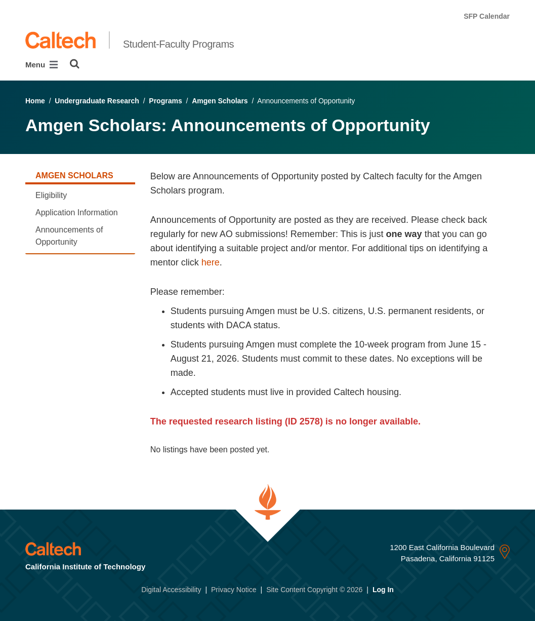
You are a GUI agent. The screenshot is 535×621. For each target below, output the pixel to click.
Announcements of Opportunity (69, 235)
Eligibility (51, 195)
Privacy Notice (233, 590)
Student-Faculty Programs (178, 44)
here (210, 262)
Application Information (76, 212)
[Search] (74, 64)
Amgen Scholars (220, 101)
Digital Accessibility (171, 590)
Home (35, 101)
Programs (165, 101)
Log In (383, 590)
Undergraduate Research (97, 101)
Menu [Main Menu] (41, 64)
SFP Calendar (487, 16)
